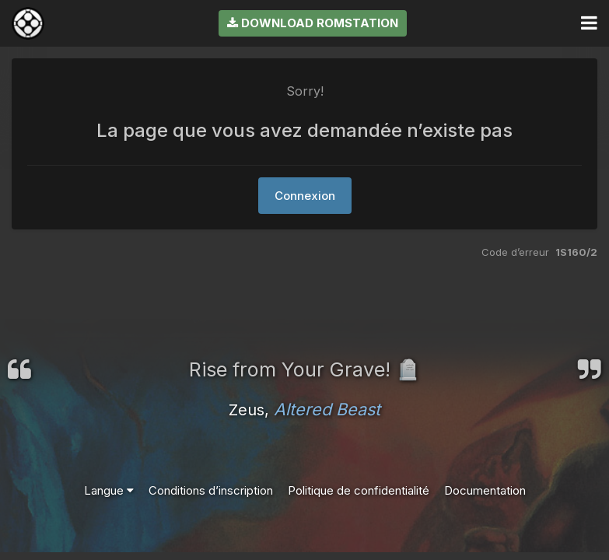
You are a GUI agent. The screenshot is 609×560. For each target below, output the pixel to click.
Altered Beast (327, 409)
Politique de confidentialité (358, 490)
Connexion (305, 195)
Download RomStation (312, 23)
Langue (109, 490)
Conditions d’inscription (211, 490)
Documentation (485, 490)
